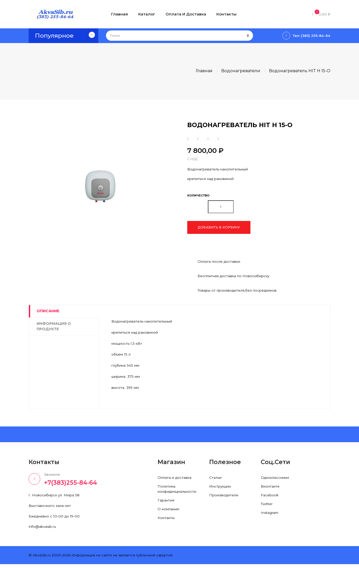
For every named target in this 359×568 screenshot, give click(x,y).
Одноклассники (275, 480)
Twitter (267, 506)
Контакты (166, 520)
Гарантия (166, 503)
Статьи (215, 480)
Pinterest (218, 139)
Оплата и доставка (175, 480)
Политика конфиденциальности (178, 492)
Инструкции (220, 489)
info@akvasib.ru (43, 530)
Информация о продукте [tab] (54, 327)
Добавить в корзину (219, 228)
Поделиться (188, 139)
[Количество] (221, 207)
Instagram (270, 515)
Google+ (208, 139)
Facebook (270, 498)
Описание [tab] (48, 311)
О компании (169, 511)
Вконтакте (270, 489)
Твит (198, 139)
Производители (224, 498)
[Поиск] (179, 35)
